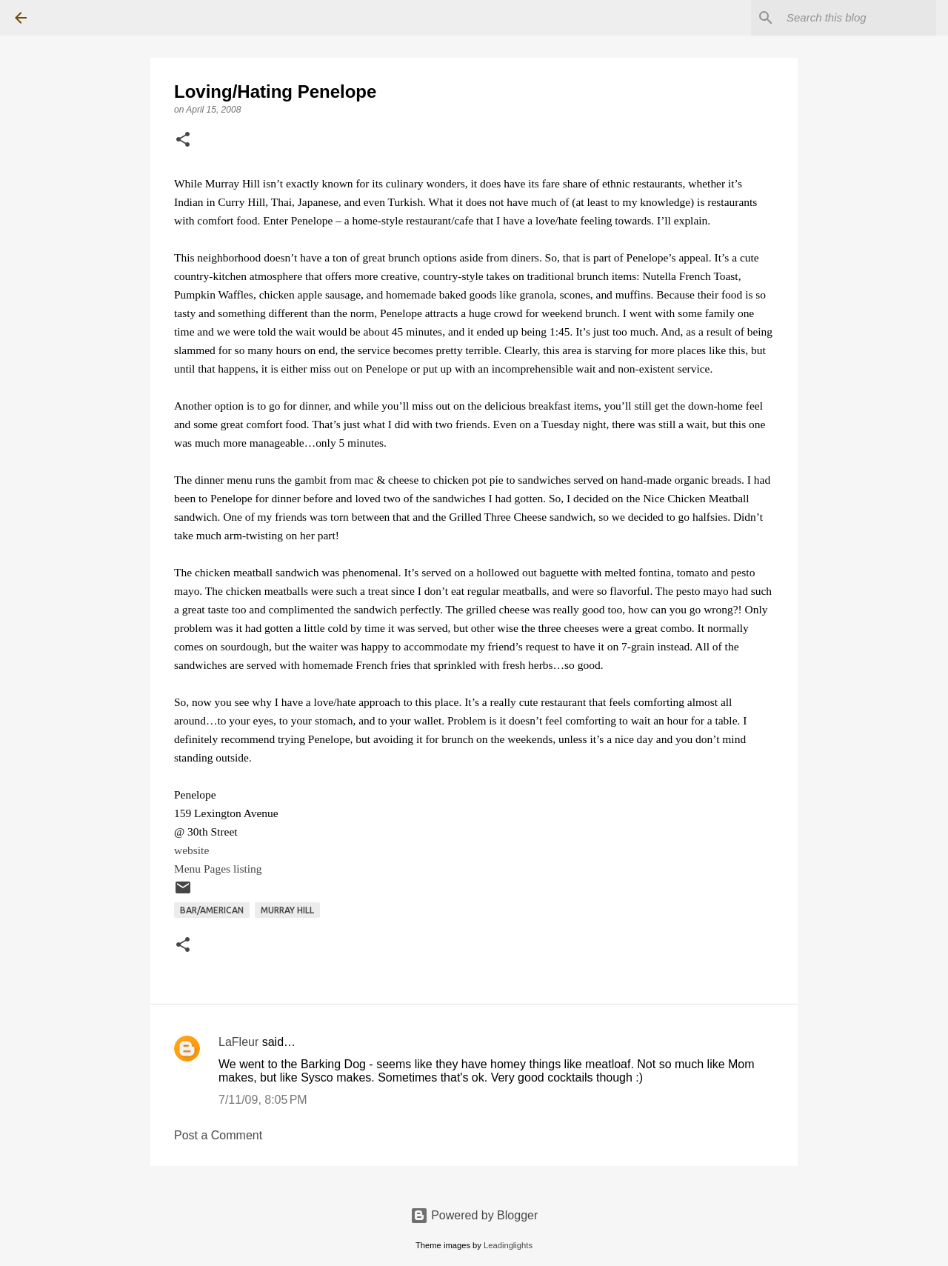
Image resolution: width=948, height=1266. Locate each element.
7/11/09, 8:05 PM (262, 1099)
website (191, 850)
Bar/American (212, 910)
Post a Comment (218, 1135)
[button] (183, 140)
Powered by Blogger (474, 1215)
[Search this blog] (858, 18)
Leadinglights (508, 1245)
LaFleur (238, 1042)
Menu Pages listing (218, 868)
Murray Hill (287, 910)
